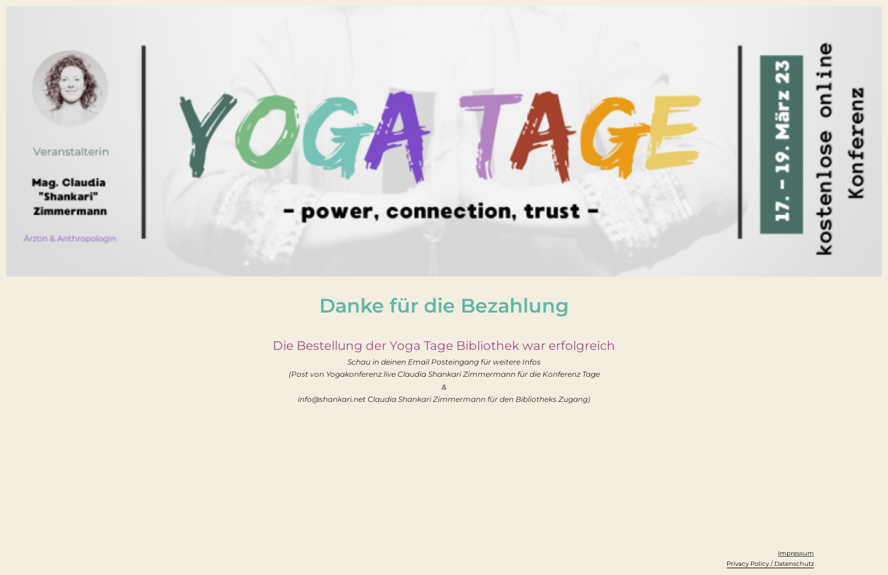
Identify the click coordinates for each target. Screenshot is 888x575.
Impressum (796, 553)
